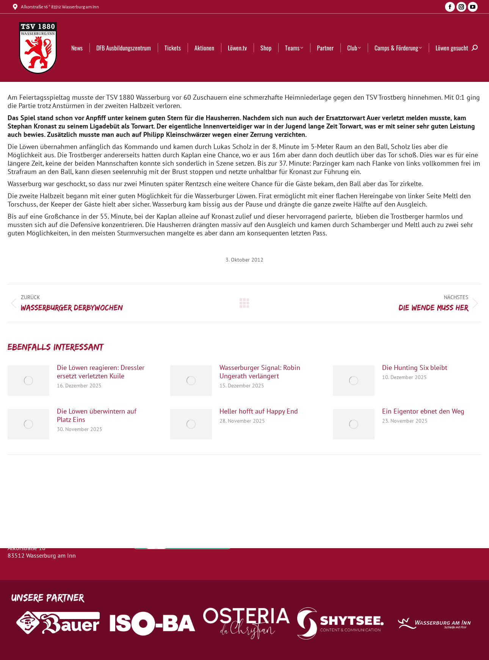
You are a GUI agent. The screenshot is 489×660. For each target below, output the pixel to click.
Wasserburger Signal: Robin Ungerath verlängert (259, 372)
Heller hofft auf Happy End (258, 411)
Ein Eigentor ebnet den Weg (423, 411)
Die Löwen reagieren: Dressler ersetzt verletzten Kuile (100, 372)
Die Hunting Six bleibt (414, 368)
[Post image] (28, 380)
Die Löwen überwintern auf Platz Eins (96, 415)
